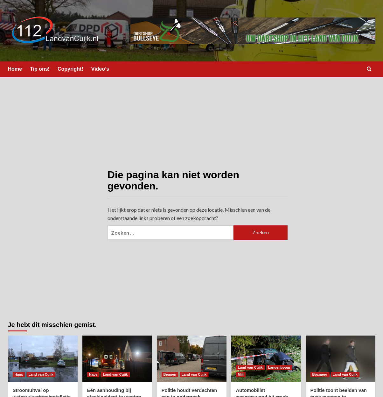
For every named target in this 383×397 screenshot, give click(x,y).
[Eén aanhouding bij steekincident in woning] (117, 359)
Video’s (100, 69)
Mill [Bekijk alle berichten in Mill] (241, 374)
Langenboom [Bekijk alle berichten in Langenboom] (279, 367)
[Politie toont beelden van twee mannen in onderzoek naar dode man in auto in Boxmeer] (340, 359)
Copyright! (70, 69)
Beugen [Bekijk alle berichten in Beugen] (170, 374)
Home (15, 69)
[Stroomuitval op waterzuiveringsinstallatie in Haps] (43, 359)
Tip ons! (40, 69)
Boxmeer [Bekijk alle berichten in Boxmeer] (319, 374)
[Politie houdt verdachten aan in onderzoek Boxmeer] (191, 359)
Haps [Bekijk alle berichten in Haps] (19, 374)
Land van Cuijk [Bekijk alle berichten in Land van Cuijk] (40, 374)
